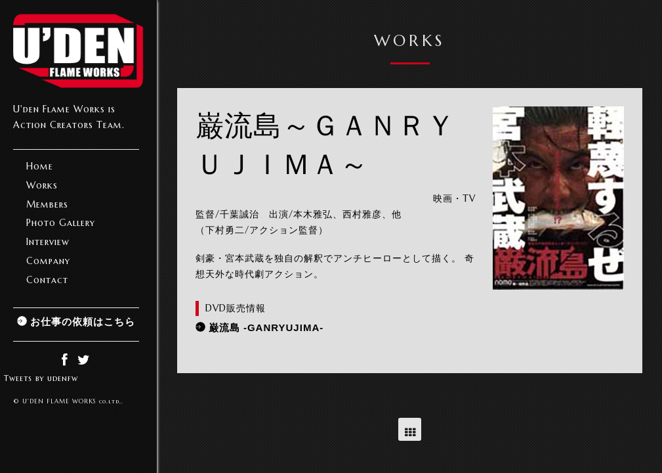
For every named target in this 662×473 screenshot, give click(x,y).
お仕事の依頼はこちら (82, 321)
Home (39, 166)
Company (48, 261)
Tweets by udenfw (41, 378)
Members (47, 204)
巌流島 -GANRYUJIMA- (266, 327)
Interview (48, 242)
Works (42, 185)
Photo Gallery (60, 223)
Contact (47, 280)
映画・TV (454, 198)
